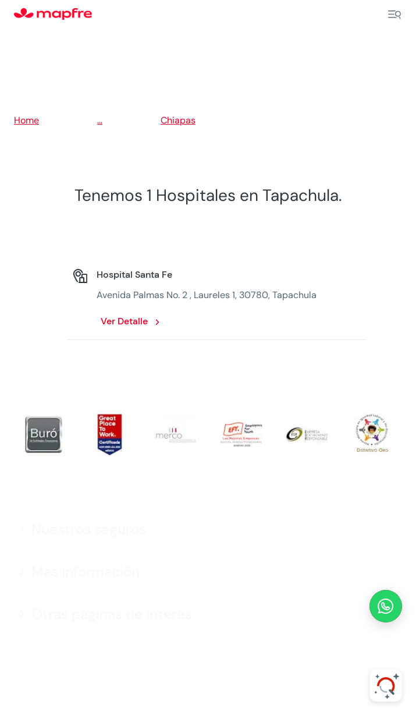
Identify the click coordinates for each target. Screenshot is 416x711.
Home (26, 120)
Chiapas (178, 120)
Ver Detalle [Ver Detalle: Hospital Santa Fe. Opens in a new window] (124, 321)
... (99, 120)
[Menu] (394, 14)
